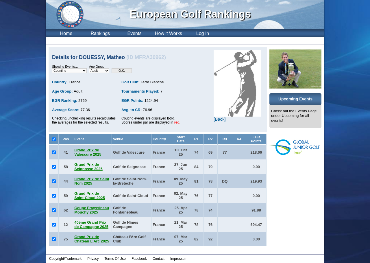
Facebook (139, 259)
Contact (158, 259)
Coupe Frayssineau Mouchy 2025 (91, 210)
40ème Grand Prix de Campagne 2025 (91, 224)
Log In (202, 33)
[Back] (220, 119)
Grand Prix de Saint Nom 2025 (91, 181)
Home (66, 33)
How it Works (168, 33)
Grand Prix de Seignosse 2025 (88, 166)
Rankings (100, 33)
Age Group (96, 66)
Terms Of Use (115, 259)
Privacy (93, 259)
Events (134, 33)
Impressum (178, 259)
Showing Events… (65, 66)
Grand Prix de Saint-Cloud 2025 (89, 195)
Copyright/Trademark (65, 259)
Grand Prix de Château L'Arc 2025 (91, 239)
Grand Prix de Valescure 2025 (87, 152)
